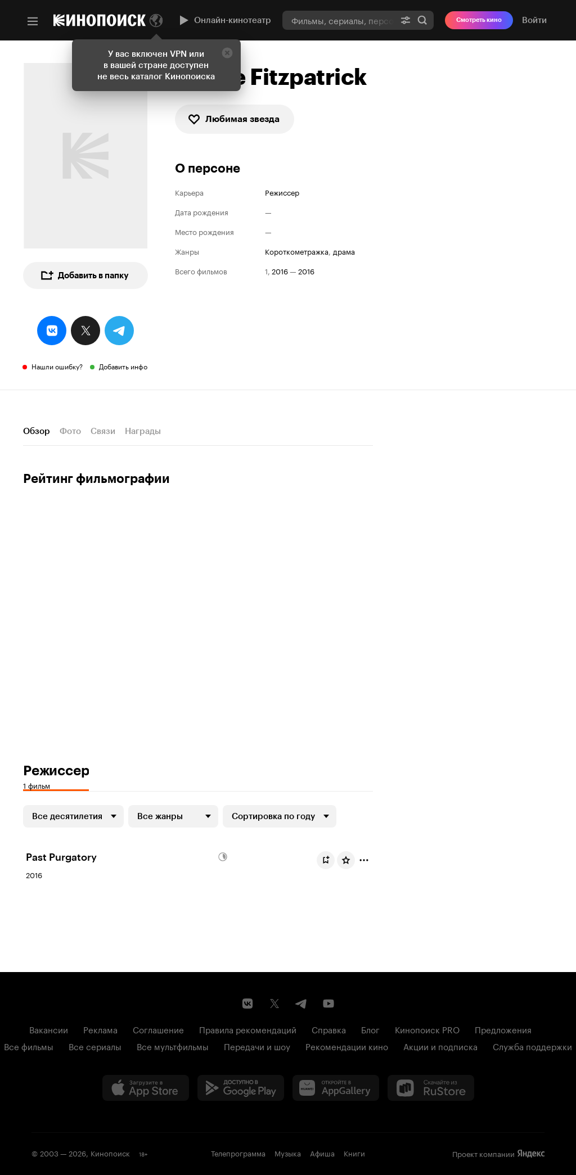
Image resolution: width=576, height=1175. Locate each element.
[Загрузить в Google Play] (240, 1088)
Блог (370, 1029)
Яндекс (531, 1154)
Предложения (503, 1029)
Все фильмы (28, 1045)
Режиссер (282, 192)
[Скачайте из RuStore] (431, 1088)
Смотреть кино (479, 20)
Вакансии (48, 1029)
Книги (354, 1152)
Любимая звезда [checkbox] (233, 119)
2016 (280, 270)
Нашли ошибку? (57, 365)
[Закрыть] (227, 53)
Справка (329, 1029)
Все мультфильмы (173, 1045)
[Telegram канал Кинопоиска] (301, 1003)
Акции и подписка (440, 1045)
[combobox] (338, 20)
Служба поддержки (532, 1045)
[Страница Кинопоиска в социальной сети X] (274, 1003)
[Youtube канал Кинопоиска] (328, 1003)
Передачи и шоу (257, 1045)
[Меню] (32, 21)
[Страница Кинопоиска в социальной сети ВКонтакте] (247, 1003)
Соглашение (158, 1029)
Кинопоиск (110, 1152)
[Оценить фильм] (346, 860)
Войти (534, 20)
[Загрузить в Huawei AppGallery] (335, 1088)
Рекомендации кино (346, 1045)
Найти (422, 20)
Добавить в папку (84, 275)
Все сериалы (95, 1045)
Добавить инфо (123, 365)
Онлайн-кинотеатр (224, 20)
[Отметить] (364, 860)
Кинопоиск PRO (427, 1029)
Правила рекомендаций (247, 1029)
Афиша (322, 1152)
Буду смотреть (328, 860)
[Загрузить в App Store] (145, 1088)
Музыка (287, 1152)
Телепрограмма (238, 1152)
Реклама (100, 1029)
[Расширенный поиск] (405, 20)
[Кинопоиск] (99, 20)
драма (344, 251)
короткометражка (296, 251)
